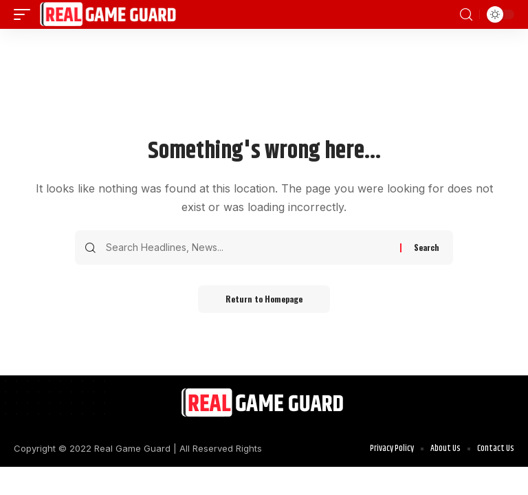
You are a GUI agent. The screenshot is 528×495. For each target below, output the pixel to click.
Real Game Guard (132, 448)
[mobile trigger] (25, 14)
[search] (466, 14)
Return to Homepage (264, 299)
